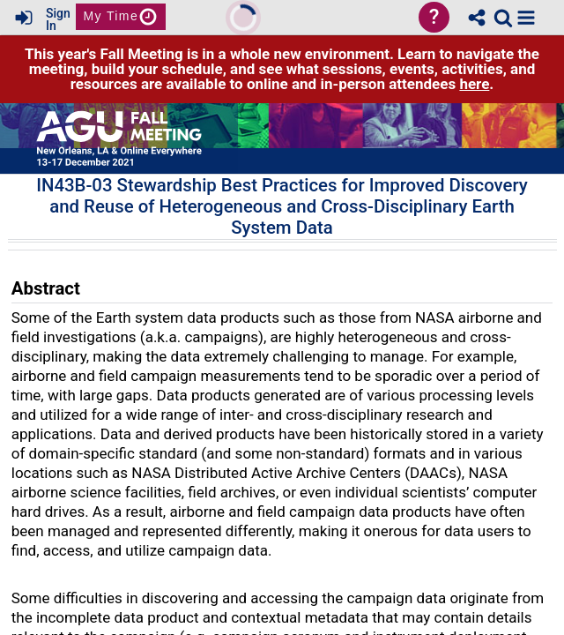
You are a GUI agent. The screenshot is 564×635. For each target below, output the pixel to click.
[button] (526, 17)
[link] (503, 17)
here (474, 84)
